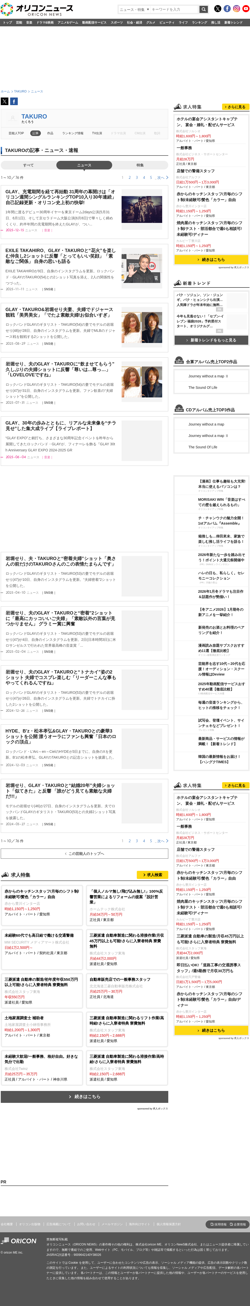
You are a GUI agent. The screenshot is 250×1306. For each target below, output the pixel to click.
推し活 (215, 22)
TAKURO (34, 116)
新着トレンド (233, 22)
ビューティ (167, 22)
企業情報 (240, 1224)
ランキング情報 (73, 133)
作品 (50, 133)
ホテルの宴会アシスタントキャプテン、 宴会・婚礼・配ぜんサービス (207, 122)
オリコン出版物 (29, 1224)
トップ (7, 22)
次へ (160, 178)
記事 (35, 133)
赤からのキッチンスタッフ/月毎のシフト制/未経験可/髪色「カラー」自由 (209, 197)
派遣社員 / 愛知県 (127, 949)
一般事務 (184, 148)
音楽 (29, 22)
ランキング (199, 22)
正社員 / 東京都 (127, 905)
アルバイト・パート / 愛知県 (42, 902)
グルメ (150, 22)
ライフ (183, 22)
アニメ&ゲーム (68, 22)
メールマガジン (112, 1224)
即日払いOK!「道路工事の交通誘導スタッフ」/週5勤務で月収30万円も (209, 968)
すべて (28, 165)
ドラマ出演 (118, 133)
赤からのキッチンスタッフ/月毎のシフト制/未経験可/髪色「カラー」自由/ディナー (209, 1000)
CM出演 (140, 133)
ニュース (84, 165)
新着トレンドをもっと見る (211, 340)
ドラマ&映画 (45, 22)
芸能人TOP (16, 133)
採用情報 (220, 1224)
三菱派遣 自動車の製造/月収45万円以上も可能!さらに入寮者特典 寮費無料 (210, 939)
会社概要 (7, 1224)
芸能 (19, 22)
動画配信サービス (94, 22)
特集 (140, 165)
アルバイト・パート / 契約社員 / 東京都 (42, 944)
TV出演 (97, 133)
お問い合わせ (86, 1224)
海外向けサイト (139, 1224)
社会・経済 (134, 22)
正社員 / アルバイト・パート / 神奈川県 (42, 1067)
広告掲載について (58, 1224)
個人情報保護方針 (169, 1224)
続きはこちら (88, 1096)
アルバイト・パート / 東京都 (42, 1026)
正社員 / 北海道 (127, 988)
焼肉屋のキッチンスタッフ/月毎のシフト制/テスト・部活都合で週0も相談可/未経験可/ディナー (209, 229)
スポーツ (117, 22)
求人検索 (154, 875)
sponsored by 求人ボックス (152, 1108)
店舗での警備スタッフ (196, 171)
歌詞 (157, 133)
